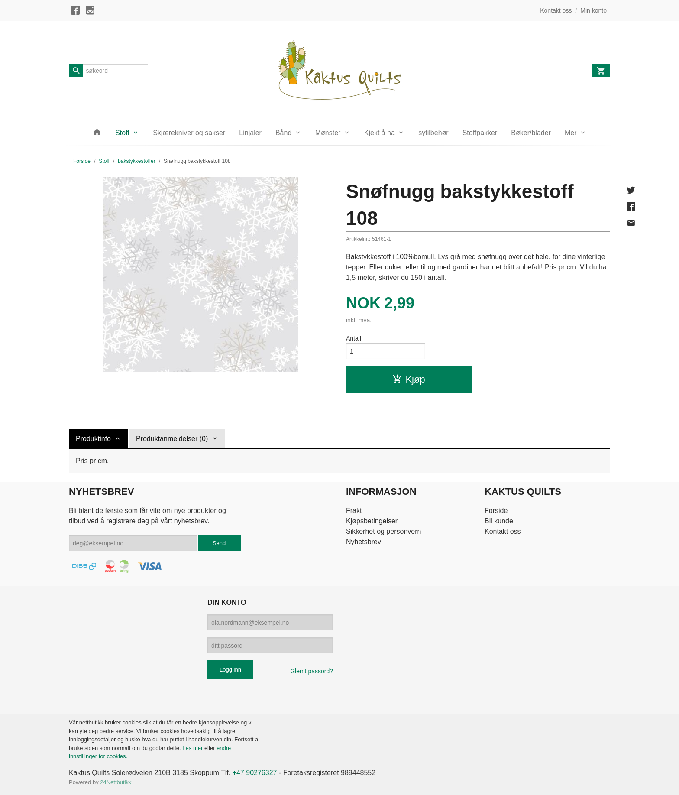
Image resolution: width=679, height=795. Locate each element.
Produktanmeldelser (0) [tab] (172, 438)
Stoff (122, 132)
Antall (353, 338)
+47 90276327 (255, 772)
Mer (571, 132)
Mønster (328, 132)
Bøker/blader (531, 132)
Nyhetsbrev (363, 541)
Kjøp (408, 379)
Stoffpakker (480, 132)
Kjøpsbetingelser (372, 521)
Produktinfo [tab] (93, 438)
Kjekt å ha (379, 132)
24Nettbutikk (115, 782)
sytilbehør (433, 132)
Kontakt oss (503, 531)
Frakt (354, 510)
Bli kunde (499, 521)
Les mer (193, 748)
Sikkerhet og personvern (383, 531)
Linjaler (250, 132)
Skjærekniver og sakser (189, 132)
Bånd (283, 132)
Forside (82, 161)
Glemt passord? (311, 671)
